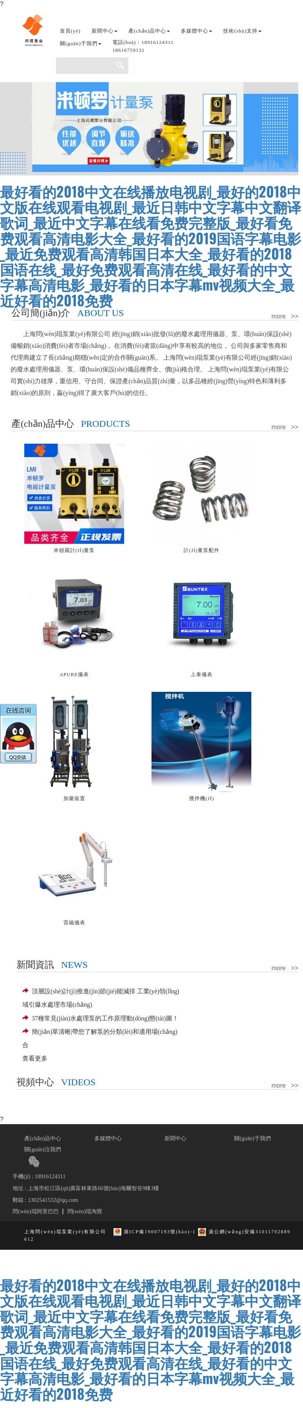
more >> (285, 316)
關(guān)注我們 (42, 1149)
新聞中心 (175, 1138)
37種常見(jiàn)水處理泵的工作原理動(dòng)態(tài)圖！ (100, 1018)
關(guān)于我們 (252, 1138)
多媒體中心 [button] (196, 31)
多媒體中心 (108, 1138)
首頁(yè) (70, 31)
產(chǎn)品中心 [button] (149, 31)
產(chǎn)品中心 (42, 1138)
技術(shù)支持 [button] (242, 31)
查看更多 (34, 1058)
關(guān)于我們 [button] (80, 43)
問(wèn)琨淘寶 (85, 1211)
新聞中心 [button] (104, 31)
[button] (142, 48)
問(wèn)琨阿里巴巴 (36, 1211)
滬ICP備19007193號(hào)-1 (160, 1231)
